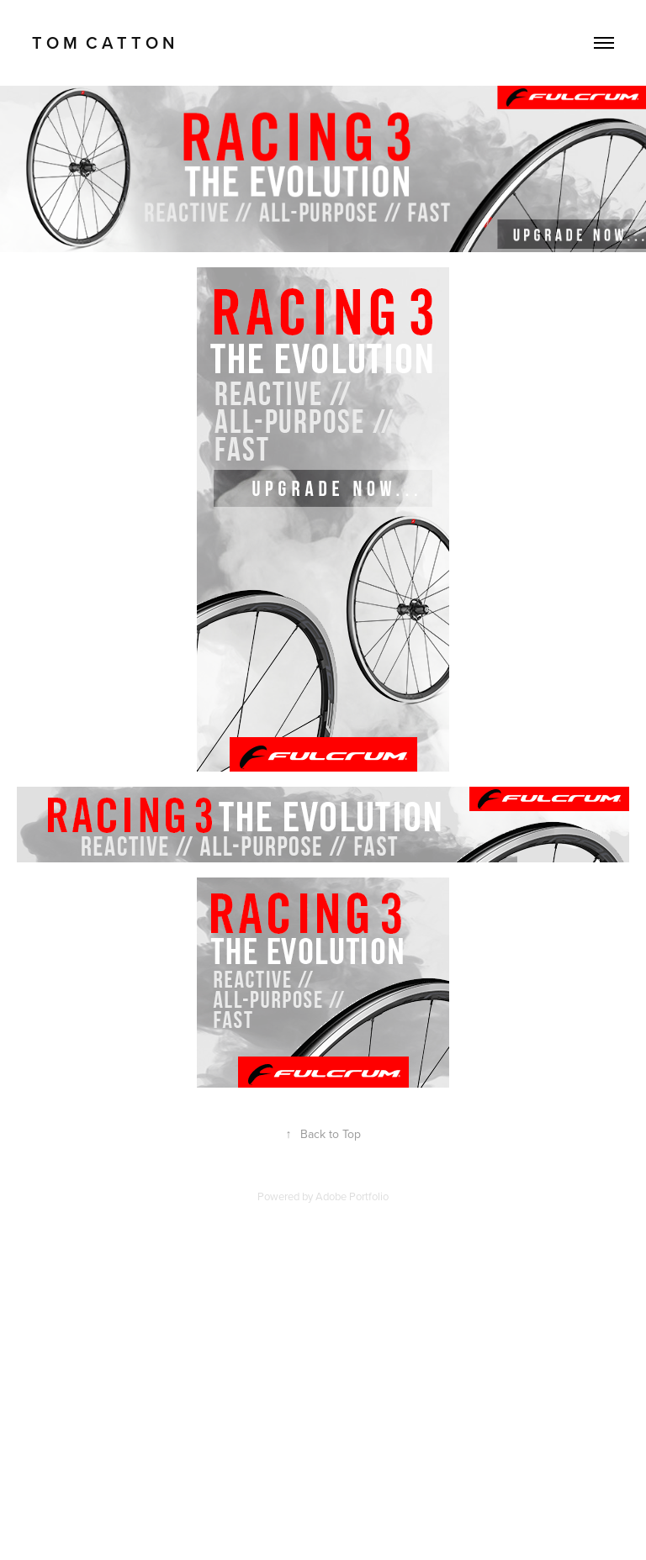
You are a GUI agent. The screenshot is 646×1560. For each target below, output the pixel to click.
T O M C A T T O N (103, 42)
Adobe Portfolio (352, 1196)
